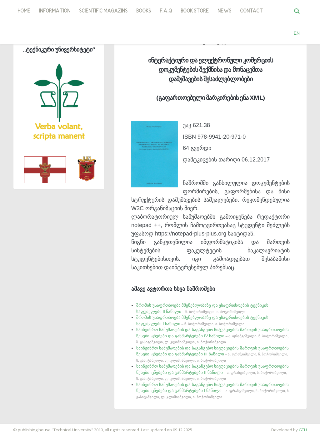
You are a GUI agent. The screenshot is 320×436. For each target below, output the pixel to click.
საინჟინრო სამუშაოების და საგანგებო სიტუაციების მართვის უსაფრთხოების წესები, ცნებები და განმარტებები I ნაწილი (213, 390)
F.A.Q (166, 11)
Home (24, 11)
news (224, 11)
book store (195, 11)
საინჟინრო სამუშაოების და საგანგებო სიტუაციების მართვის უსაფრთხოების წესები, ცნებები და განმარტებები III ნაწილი (212, 354)
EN (297, 33)
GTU (303, 430)
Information (54, 11)
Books (143, 11)
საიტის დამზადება (18, 426)
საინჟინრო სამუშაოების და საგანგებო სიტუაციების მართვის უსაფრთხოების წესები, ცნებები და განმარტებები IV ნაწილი (212, 335)
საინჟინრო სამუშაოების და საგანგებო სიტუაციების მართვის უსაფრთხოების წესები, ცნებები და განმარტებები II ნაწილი (212, 372)
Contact (251, 11)
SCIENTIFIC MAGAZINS (103, 11)
